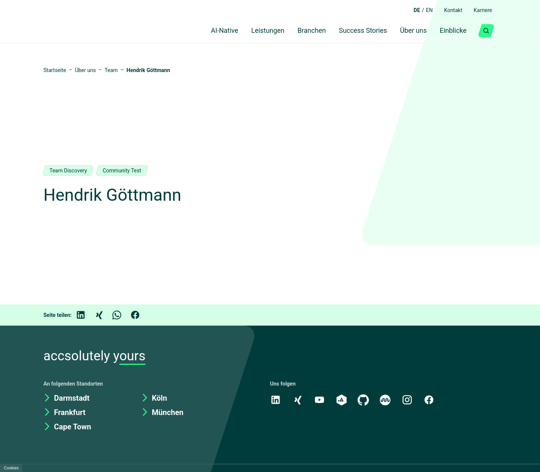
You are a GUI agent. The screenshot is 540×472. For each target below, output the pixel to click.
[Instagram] (409, 399)
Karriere (481, 10)
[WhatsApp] (122, 315)
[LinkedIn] (86, 315)
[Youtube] (320, 399)
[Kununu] (387, 399)
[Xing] (104, 315)
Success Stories (355, 31)
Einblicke (451, 31)
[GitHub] (364, 399)
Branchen (302, 31)
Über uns (408, 31)
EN (424, 10)
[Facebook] (140, 315)
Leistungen (255, 31)
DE (410, 10)
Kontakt (449, 10)
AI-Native (209, 31)
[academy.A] (342, 399)
